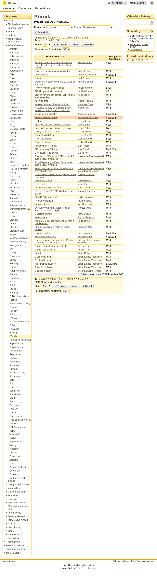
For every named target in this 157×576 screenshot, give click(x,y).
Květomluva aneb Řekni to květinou (52, 104)
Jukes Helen (84, 95)
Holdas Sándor (85, 88)
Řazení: (38, 27)
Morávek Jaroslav (86, 191)
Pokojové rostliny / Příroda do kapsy (53, 124)
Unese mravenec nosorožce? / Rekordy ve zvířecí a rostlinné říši (54, 241)
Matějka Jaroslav (86, 174)
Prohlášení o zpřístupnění (142, 561)
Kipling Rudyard (86, 101)
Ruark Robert (84, 253)
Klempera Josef (85, 104)
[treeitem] (17, 21)
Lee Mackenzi (85, 131)
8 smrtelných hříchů (45, 135)
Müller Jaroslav (85, 197)
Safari (38, 253)
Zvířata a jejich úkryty (45, 236)
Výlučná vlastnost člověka (48, 187)
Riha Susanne (85, 233)
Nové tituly (134, 31)
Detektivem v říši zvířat (46, 153)
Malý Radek (83, 146)
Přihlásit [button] (117, 3)
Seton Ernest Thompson (90, 257)
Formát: (78, 27)
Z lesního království (44, 267)
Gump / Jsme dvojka (45, 250)
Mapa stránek (9, 561)
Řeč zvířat (40, 184)
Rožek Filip (83, 246)
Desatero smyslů (43, 214)
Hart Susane (84, 78)
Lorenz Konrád (85, 135)
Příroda (43, 16)
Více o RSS (136, 49)
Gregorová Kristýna (87, 74)
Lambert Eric (84, 121)
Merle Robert (84, 187)
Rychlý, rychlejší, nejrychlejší (49, 88)
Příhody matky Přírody (46, 146)
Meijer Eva (83, 184)
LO (56, 40)
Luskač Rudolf (85, 139)
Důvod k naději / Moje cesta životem (53, 71)
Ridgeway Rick (85, 227)
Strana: (38, 44)
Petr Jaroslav (84, 214)
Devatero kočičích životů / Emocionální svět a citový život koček (54, 157)
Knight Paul (83, 108)
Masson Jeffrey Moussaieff (91, 156)
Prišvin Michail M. (86, 217)
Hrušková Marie (85, 91)
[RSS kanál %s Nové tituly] (152, 31)
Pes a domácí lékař (44, 201)
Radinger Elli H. (85, 221)
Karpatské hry (42, 204)
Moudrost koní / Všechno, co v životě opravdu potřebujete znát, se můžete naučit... (53, 65)
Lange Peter (84, 124)
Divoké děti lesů (43, 257)
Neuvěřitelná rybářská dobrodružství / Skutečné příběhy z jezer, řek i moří (53, 109)
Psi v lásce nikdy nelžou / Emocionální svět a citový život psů (54, 163)
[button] (125, 3)
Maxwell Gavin (85, 180)
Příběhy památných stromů (48, 91)
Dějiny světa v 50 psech (47, 131)
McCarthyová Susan (88, 171)
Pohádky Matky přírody (46, 117)
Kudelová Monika (86, 114)
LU (59, 40)
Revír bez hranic (43, 139)
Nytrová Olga (84, 208)
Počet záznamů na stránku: (48, 49)
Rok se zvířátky (42, 233)
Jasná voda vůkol (43, 180)
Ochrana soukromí (121, 561)
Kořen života (41, 217)
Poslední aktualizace (140, 56)
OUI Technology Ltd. (87, 568)
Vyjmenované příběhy (46, 114)
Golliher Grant (85, 62)
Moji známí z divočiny (45, 264)
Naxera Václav (85, 201)
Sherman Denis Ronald (89, 271)
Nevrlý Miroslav (85, 204)
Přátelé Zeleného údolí (46, 197)
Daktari (38, 78)
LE (52, 40)
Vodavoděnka (41, 74)
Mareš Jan (83, 153)
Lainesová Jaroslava (88, 117)
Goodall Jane (84, 71)
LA (49, 40)
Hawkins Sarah (85, 82)
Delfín (38, 121)
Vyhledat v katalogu (139, 16)
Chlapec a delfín (43, 271)
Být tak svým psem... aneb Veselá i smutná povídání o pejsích (52, 209)
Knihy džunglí (41, 101)
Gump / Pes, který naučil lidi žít (50, 246)
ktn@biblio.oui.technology (82, 565)
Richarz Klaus (85, 240)
